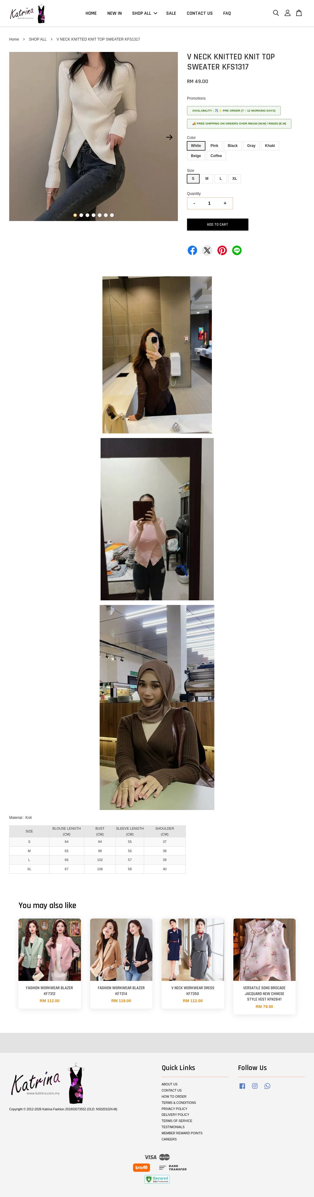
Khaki (270, 146)
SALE (171, 13)
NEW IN (114, 13)
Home (14, 39)
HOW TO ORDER (174, 1096)
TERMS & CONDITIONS (179, 1102)
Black (233, 146)
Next (169, 137)
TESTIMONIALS (173, 1127)
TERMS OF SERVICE (177, 1121)
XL (234, 178)
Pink (214, 146)
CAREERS (169, 1139)
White (196, 146)
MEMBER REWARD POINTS (182, 1133)
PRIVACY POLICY (174, 1109)
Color (191, 138)
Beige (196, 156)
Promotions (196, 98)
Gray (251, 146)
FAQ (227, 13)
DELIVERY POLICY (175, 1114)
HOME (91, 13)
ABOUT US (170, 1084)
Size (190, 170)
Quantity (194, 194)
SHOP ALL (144, 13)
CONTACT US (200, 13)
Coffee (216, 156)
